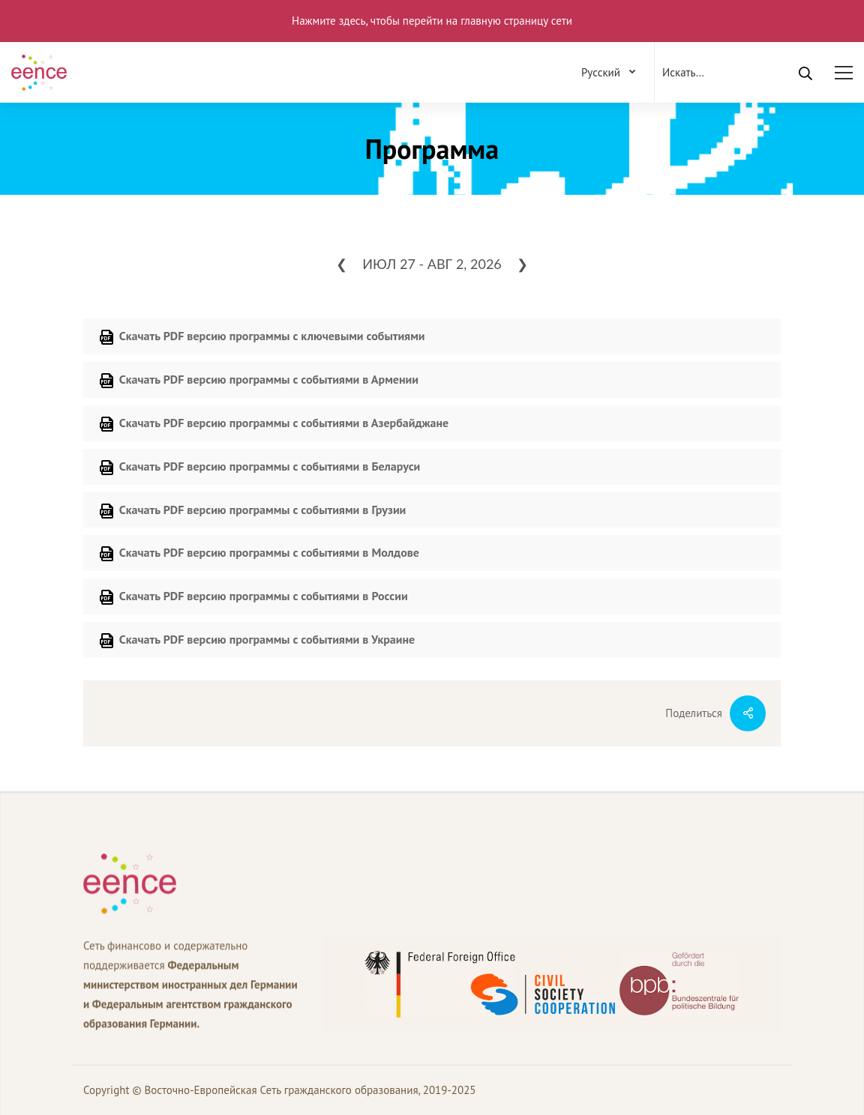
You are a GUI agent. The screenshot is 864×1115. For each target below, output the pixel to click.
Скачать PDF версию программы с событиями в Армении (258, 381)
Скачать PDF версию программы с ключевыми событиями (261, 337)
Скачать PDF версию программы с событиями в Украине (256, 641)
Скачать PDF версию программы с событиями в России (253, 597)
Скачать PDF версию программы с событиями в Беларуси (259, 468)
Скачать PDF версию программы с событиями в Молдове (258, 554)
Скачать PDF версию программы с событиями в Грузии (252, 511)
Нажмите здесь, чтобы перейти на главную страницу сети (432, 20)
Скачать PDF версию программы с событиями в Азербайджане (273, 424)
